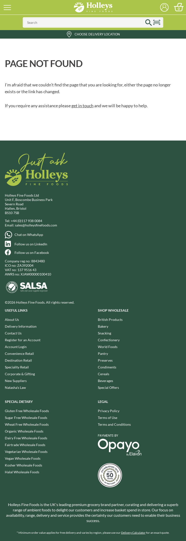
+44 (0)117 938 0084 (26, 221)
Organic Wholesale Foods (24, 431)
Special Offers (108, 387)
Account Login (16, 347)
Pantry (103, 353)
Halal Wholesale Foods (22, 472)
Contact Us (13, 333)
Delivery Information (21, 326)
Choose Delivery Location (97, 34)
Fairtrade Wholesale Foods (25, 445)
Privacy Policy (108, 411)
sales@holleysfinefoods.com (36, 225)
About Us (12, 319)
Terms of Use (107, 418)
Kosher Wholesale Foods (23, 465)
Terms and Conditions (114, 424)
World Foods (107, 347)
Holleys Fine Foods (93, 7)
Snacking (104, 333)
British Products (110, 319)
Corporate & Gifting (20, 374)
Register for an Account (22, 340)
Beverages (105, 381)
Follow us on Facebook (32, 252)
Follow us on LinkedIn (31, 244)
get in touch (82, 105)
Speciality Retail (17, 367)
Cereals (103, 374)
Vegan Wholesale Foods (22, 458)
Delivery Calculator (133, 532)
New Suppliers (16, 381)
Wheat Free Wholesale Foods (27, 424)
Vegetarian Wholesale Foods (26, 451)
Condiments (107, 367)
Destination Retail (18, 360)
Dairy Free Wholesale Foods (26, 438)
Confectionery (109, 340)
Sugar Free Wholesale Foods (26, 418)
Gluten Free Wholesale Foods (27, 411)
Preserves (105, 360)
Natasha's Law (15, 387)
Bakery (103, 326)
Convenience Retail (19, 353)
